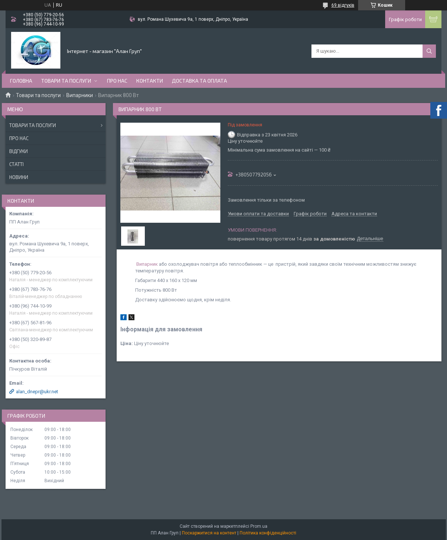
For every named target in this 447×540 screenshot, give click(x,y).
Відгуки (18, 151)
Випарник (147, 264)
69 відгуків (342, 5)
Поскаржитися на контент (209, 533)
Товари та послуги (66, 80)
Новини (18, 177)
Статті (16, 164)
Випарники (79, 95)
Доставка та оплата (199, 80)
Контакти (149, 80)
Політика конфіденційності (268, 533)
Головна (21, 80)
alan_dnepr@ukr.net (37, 391)
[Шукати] (429, 51)
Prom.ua (258, 526)
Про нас (117, 80)
